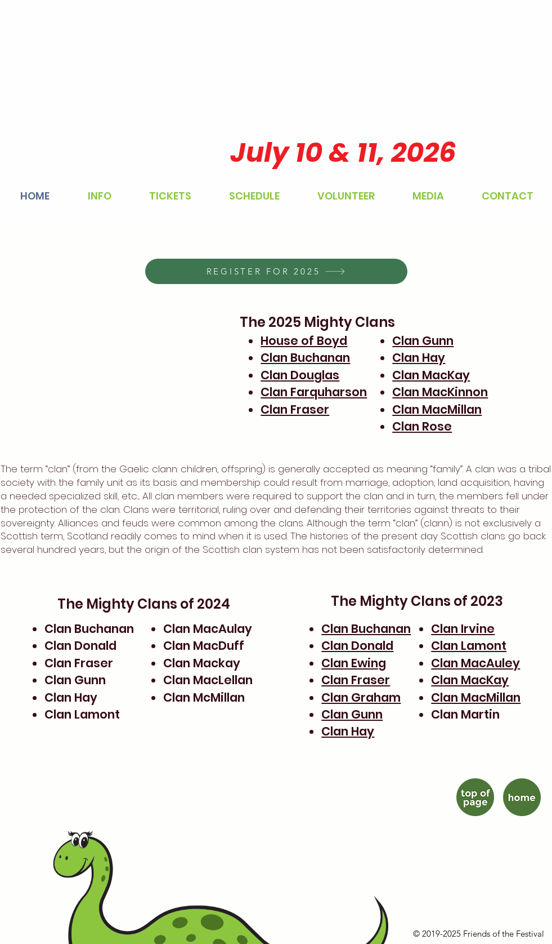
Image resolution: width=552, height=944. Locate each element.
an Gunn (358, 714)
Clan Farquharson (314, 392)
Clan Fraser (295, 409)
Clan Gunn (423, 341)
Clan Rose (422, 426)
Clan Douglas (300, 375)
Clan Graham (361, 697)
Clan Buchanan (305, 357)
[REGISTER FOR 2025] (276, 271)
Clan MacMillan (437, 409)
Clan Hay (418, 357)
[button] (100, 196)
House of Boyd (304, 341)
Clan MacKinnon (440, 392)
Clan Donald (357, 645)
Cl (327, 714)
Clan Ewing (353, 663)
